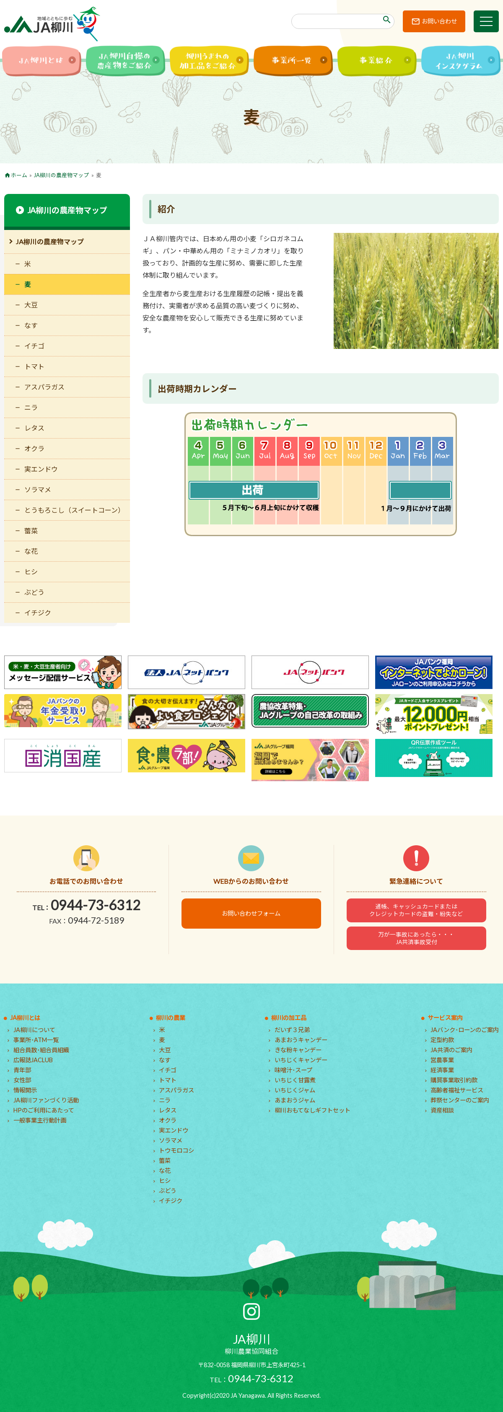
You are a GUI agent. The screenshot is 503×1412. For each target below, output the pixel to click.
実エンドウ (41, 469)
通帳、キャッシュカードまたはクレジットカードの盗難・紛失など (416, 910)
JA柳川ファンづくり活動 (46, 1100)
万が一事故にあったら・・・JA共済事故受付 (416, 938)
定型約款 (442, 1039)
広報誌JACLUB (33, 1060)
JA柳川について (34, 1029)
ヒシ (31, 572)
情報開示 (25, 1090)
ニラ (31, 407)
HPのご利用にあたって (43, 1110)
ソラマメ (37, 489)
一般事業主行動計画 (39, 1120)
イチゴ (34, 346)
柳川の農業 (170, 1017)
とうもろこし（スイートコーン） (74, 510)
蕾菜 (31, 530)
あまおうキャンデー (301, 1039)
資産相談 (442, 1110)
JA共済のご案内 (451, 1049)
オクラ (34, 448)
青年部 (22, 1070)
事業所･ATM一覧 (36, 1039)
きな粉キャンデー (298, 1049)
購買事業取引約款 (453, 1080)
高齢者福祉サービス (456, 1090)
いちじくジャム (295, 1090)
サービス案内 (445, 1017)
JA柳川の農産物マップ (61, 175)
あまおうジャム (295, 1100)
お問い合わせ (439, 21)
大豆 (31, 305)
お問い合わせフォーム (251, 913)
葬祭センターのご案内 (459, 1100)
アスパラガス (44, 387)
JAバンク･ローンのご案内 (464, 1029)
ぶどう (34, 592)
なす (31, 325)
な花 (31, 551)
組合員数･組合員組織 (41, 1049)
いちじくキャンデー (301, 1060)
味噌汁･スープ (293, 1070)
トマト (34, 366)
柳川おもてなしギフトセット (312, 1110)
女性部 (22, 1080)
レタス (34, 428)
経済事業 (442, 1070)
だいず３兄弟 (292, 1029)
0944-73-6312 (95, 905)
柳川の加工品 (288, 1017)
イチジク (37, 613)
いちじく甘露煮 (295, 1080)
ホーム (19, 175)
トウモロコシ (176, 1150)
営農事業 (442, 1060)
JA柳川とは (25, 1017)
